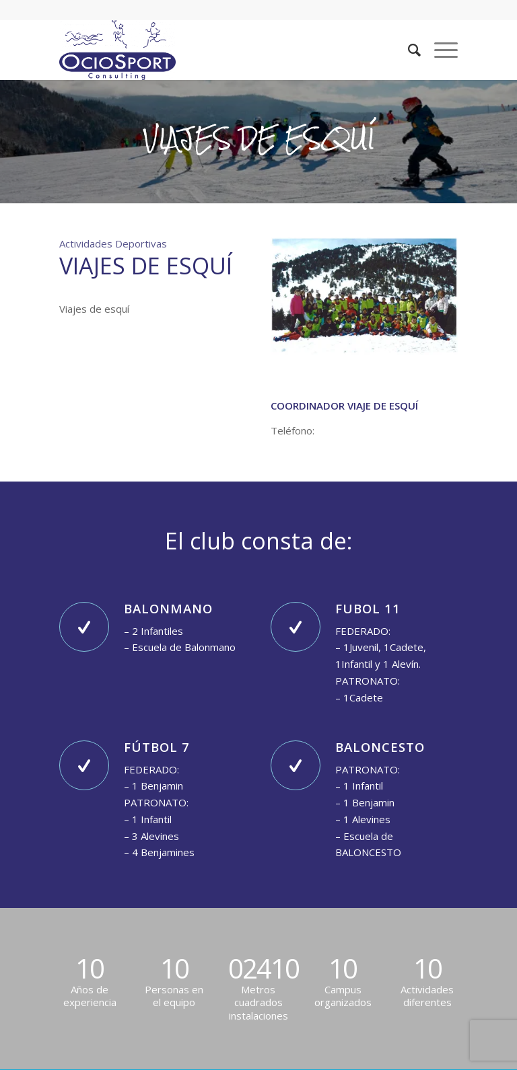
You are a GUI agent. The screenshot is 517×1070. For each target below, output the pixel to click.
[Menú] (439, 50)
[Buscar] (407, 50)
